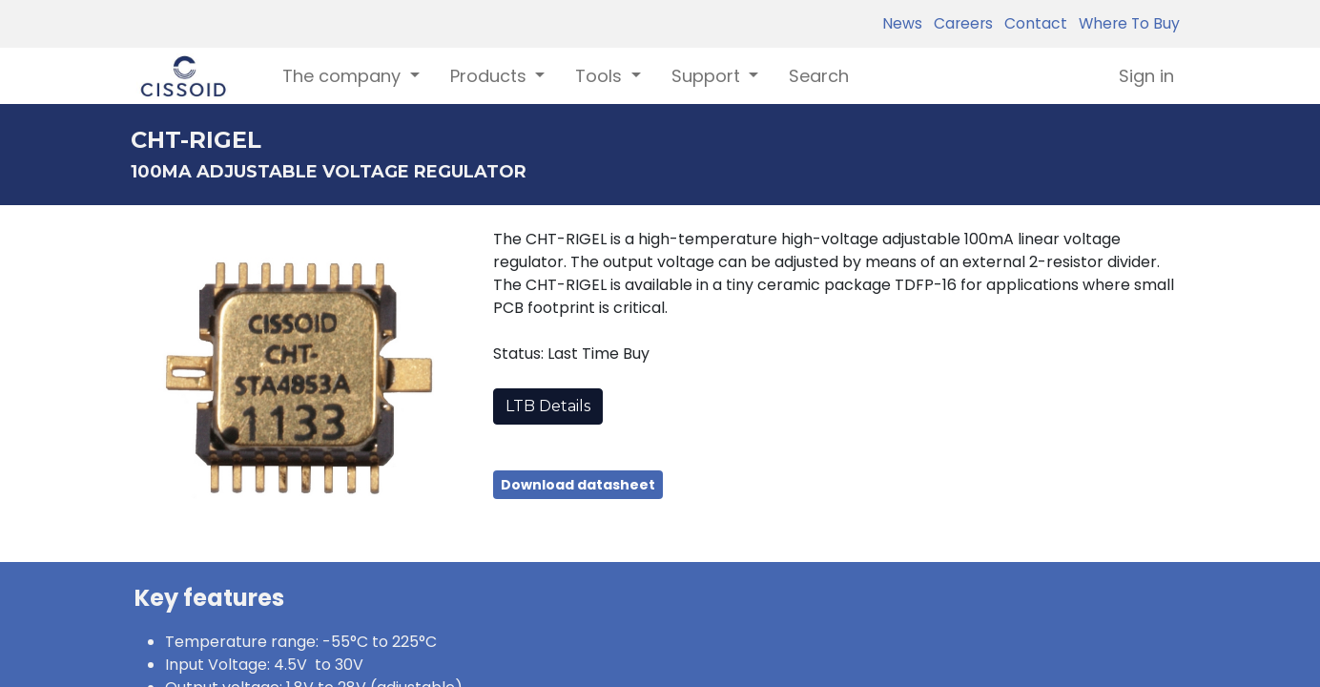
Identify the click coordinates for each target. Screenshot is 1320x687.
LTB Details (547, 406)
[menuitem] (818, 76)
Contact (1032, 23)
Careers (959, 23)
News (902, 23)
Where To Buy (1125, 23)
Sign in (1146, 76)
